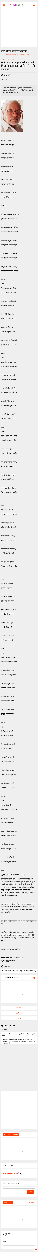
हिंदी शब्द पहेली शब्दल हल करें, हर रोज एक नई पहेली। (17, 54)
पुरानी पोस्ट (19, 1013)
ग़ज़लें (13, 59)
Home (2, 59)
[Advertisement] (19, 28)
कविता (7, 59)
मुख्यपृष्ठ (19, 1018)
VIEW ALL (31, 1202)
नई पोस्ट (19, 1008)
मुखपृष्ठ (4, 1241)
